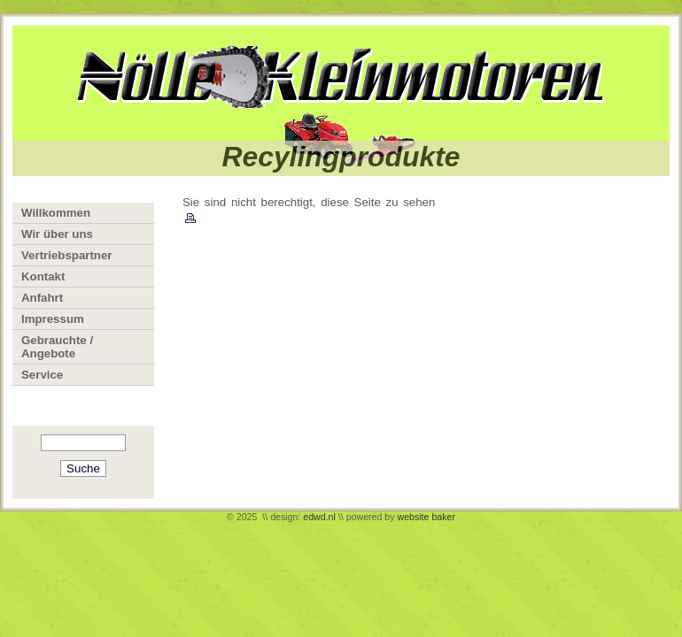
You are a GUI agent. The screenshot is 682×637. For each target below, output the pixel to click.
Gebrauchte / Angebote (57, 347)
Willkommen (55, 212)
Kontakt (43, 276)
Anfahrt (42, 297)
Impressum (52, 319)
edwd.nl (319, 516)
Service (42, 374)
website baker (425, 516)
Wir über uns (57, 234)
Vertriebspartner (66, 255)
